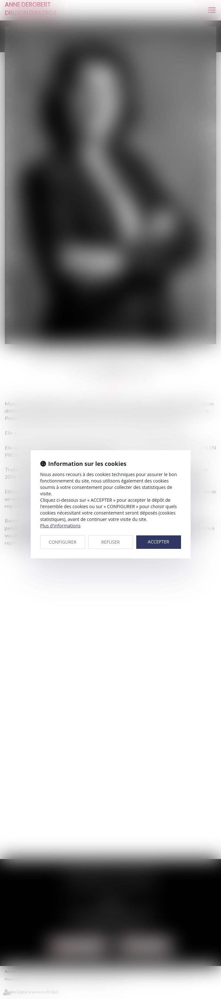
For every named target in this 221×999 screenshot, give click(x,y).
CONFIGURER (62, 542)
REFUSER (110, 542)
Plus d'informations (60, 526)
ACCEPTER (158, 542)
